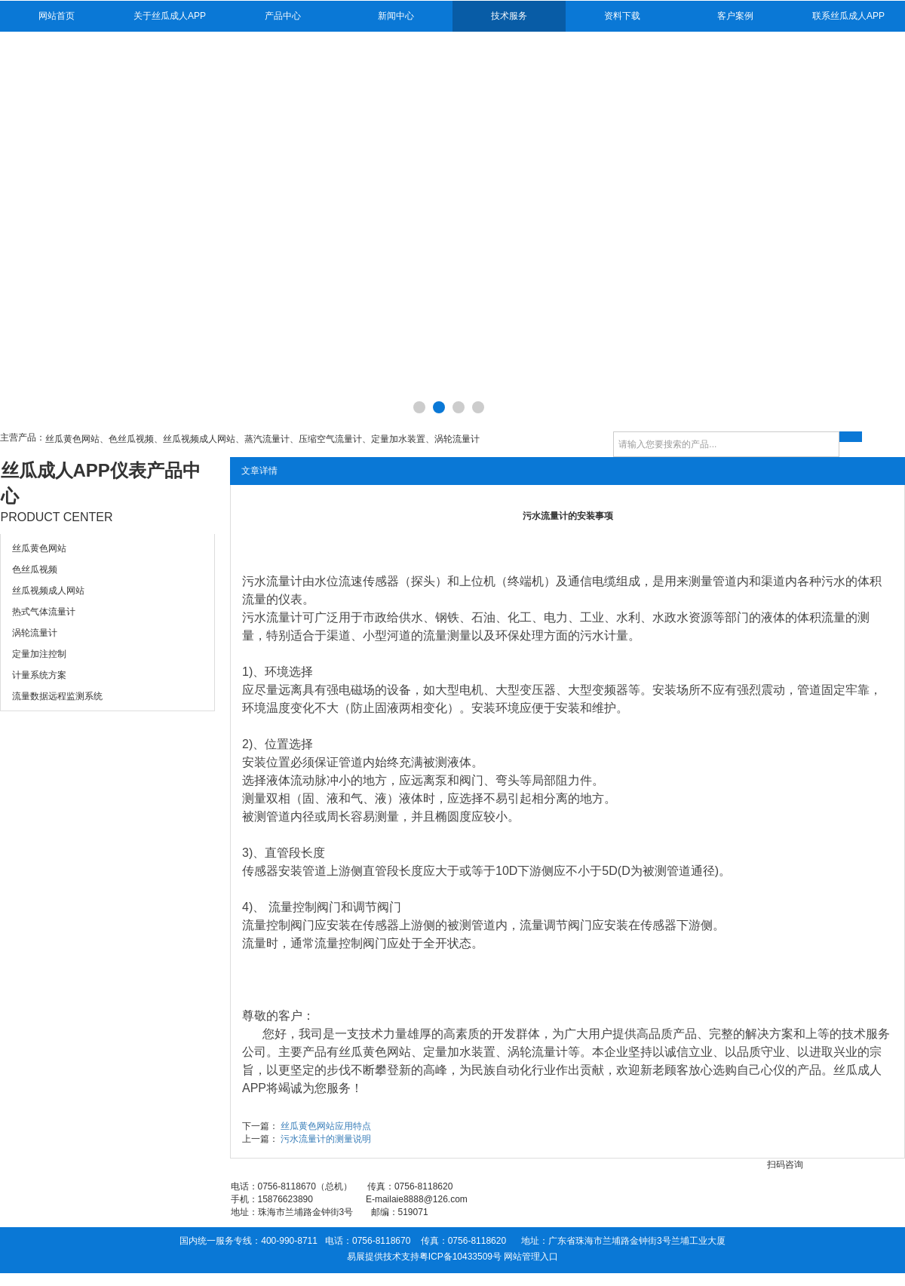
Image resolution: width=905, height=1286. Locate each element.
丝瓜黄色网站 (375, 1051)
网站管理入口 (531, 1256)
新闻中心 (396, 16)
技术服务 (509, 16)
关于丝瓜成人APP (169, 16)
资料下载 (622, 16)
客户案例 (735, 16)
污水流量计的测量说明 (326, 1139)
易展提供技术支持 (383, 1256)
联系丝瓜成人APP (848, 16)
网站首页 (56, 16)
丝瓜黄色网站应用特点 (326, 1126)
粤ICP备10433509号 (460, 1256)
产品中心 (283, 16)
